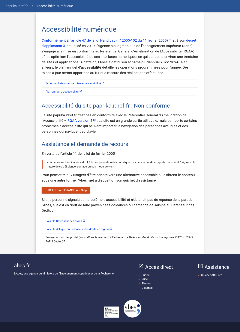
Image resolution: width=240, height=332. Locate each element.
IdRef (145, 279)
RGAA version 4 (82, 120)
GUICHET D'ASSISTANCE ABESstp (66, 190)
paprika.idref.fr (17, 6)
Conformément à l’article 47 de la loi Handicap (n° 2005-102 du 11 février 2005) (107, 40)
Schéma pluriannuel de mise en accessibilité (75, 83)
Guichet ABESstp (211, 275)
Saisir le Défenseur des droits (66, 221)
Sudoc (145, 275)
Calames (147, 287)
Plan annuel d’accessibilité (64, 91)
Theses (146, 283)
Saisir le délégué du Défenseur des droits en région (79, 229)
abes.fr (22, 266)
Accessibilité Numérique (54, 6)
